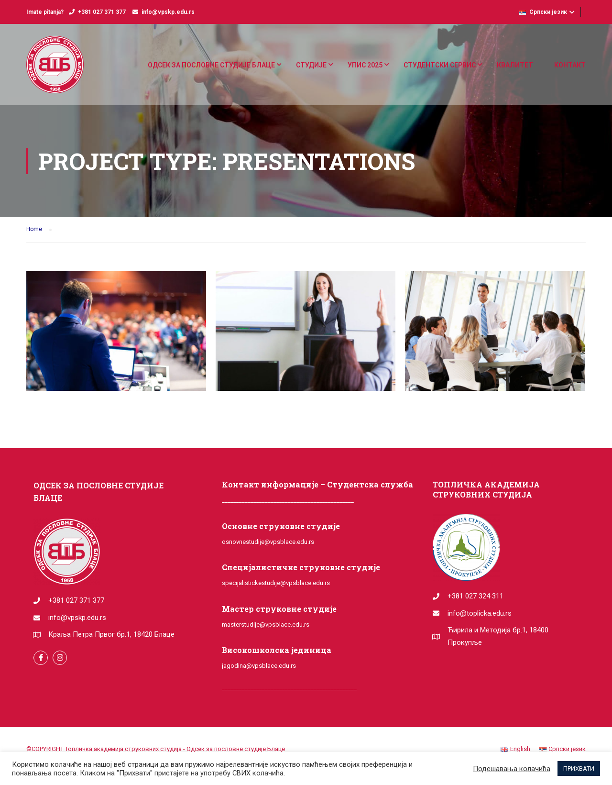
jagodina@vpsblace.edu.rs (259, 665)
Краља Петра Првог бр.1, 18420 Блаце (111, 634)
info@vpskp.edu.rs (168, 12)
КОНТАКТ (570, 65)
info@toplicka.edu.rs (480, 613)
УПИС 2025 (365, 65)
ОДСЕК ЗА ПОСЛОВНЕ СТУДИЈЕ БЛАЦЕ (211, 65)
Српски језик (543, 12)
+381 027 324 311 (475, 596)
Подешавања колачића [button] (511, 768)
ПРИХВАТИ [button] (578, 768)
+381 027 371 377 (102, 12)
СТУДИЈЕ (311, 65)
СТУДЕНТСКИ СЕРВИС (440, 65)
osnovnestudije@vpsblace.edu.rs (268, 541)
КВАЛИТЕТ (515, 65)
